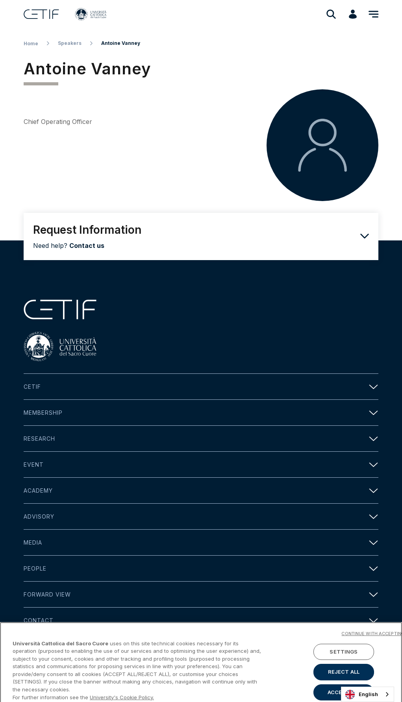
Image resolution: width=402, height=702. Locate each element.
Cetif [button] (201, 387)
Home (31, 43)
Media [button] (201, 542)
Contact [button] (201, 620)
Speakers (70, 43)
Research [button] (201, 438)
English (361, 694)
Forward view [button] (201, 594)
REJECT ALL (343, 684)
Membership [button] (201, 413)
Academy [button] (201, 490)
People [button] (201, 568)
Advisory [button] (201, 516)
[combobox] (367, 694)
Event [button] (201, 464)
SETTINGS (344, 664)
